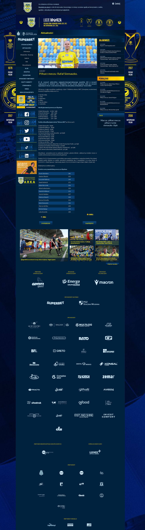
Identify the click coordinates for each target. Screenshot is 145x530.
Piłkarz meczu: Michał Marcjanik (109, 109)
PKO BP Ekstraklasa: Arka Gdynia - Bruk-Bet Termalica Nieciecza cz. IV (81, 258)
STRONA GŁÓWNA (26, 44)
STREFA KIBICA (26, 85)
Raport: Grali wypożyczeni (107, 45)
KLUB (26, 68)
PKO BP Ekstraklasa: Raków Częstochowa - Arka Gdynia (104, 242)
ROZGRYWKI (26, 75)
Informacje (27, 51)
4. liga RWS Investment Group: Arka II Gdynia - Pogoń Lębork (38, 259)
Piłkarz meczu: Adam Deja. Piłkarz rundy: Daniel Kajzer (109, 84)
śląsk (115, 125)
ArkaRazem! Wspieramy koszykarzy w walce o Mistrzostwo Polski (110, 51)
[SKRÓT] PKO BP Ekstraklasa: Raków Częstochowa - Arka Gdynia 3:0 (110, 58)
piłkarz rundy (110, 123)
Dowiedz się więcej (44, 7)
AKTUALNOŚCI (26, 48)
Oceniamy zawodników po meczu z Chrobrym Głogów (110, 91)
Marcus (104, 120)
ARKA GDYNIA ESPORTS (27, 92)
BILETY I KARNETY (26, 82)
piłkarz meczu (114, 120)
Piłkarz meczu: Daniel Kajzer (108, 97)
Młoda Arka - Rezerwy (26, 55)
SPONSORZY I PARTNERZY (26, 78)
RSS (27, 61)
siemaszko (107, 125)
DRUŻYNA (27, 72)
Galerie (26, 58)
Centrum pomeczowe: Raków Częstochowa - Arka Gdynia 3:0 (109, 65)
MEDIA (27, 89)
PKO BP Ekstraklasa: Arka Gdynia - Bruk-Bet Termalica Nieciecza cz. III (106, 258)
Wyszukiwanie (26, 65)
